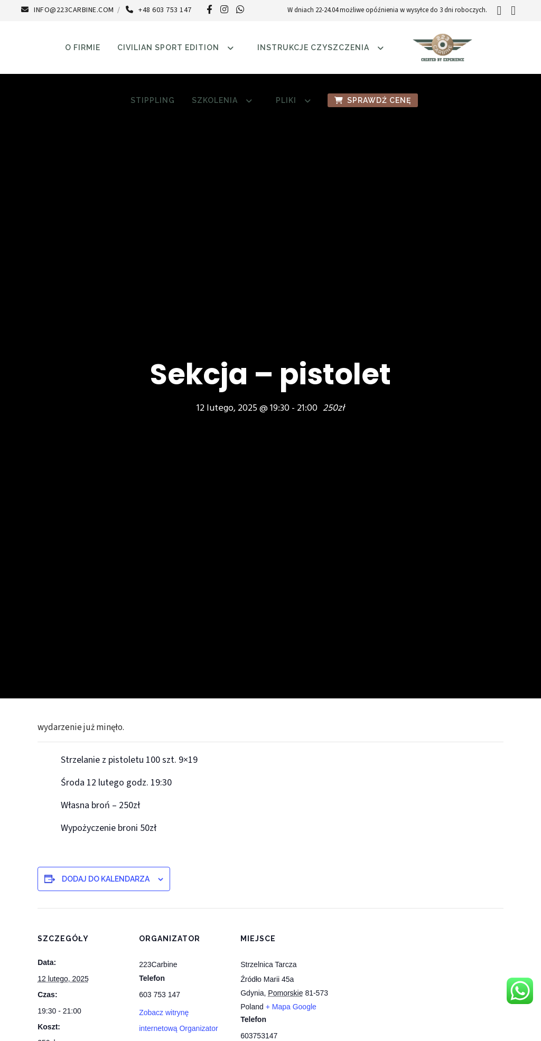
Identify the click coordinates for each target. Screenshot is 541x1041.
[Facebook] (209, 9)
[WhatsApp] (240, 9)
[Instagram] (224, 9)
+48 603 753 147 (159, 10)
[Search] (499, 10)
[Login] (513, 10)
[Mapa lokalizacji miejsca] (397, 980)
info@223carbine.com (67, 10)
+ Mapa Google (291, 1006)
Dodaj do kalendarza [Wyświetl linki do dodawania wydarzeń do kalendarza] (106, 879)
